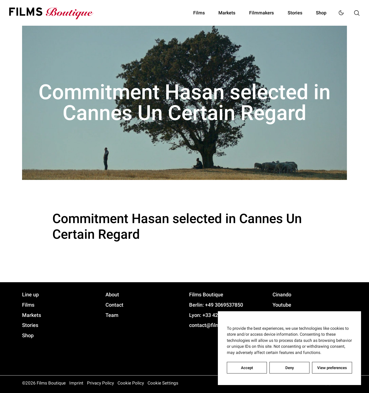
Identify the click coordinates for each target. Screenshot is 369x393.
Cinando (282, 294)
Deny (289, 367)
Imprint (76, 383)
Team (111, 315)
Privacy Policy (100, 383)
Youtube (282, 305)
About (112, 294)
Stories (288, 13)
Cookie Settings (163, 383)
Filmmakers (251, 13)
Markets (212, 13)
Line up (30, 294)
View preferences (332, 367)
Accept (247, 367)
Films (181, 13)
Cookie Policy (131, 383)
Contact (114, 305)
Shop (318, 13)
